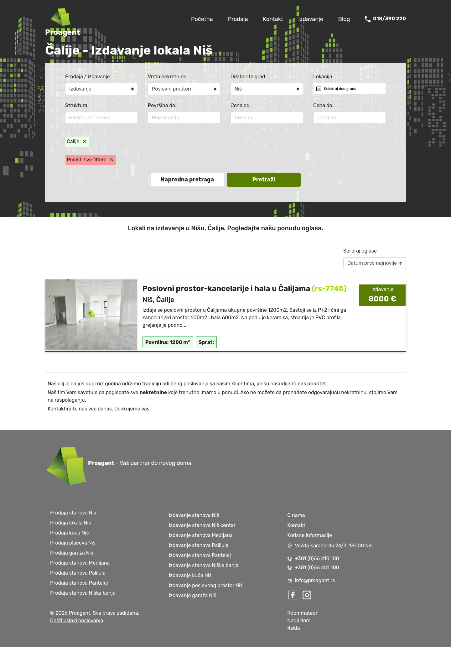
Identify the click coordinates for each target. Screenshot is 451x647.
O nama (296, 515)
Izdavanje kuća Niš (190, 575)
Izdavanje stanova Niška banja (204, 565)
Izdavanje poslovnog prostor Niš (206, 585)
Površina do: (162, 105)
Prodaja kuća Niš (69, 533)
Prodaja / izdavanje (87, 77)
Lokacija (322, 77)
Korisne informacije (309, 535)
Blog (344, 19)
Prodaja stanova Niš (73, 513)
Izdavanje (310, 19)
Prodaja (238, 19)
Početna (202, 19)
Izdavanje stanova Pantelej (200, 555)
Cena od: (241, 105)
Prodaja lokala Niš (70, 523)
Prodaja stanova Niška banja (83, 593)
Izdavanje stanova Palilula (199, 545)
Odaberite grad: (249, 77)
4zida (293, 628)
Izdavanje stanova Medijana (201, 535)
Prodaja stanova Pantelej (79, 583)
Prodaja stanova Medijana (80, 563)
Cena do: (323, 105)
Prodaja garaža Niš (71, 553)
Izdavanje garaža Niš (192, 595)
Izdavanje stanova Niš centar (202, 525)
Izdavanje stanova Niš (194, 515)
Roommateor (302, 613)
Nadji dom (298, 621)
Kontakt (273, 19)
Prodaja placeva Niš (73, 543)
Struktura (76, 105)
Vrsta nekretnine (167, 77)
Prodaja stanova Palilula (78, 573)
